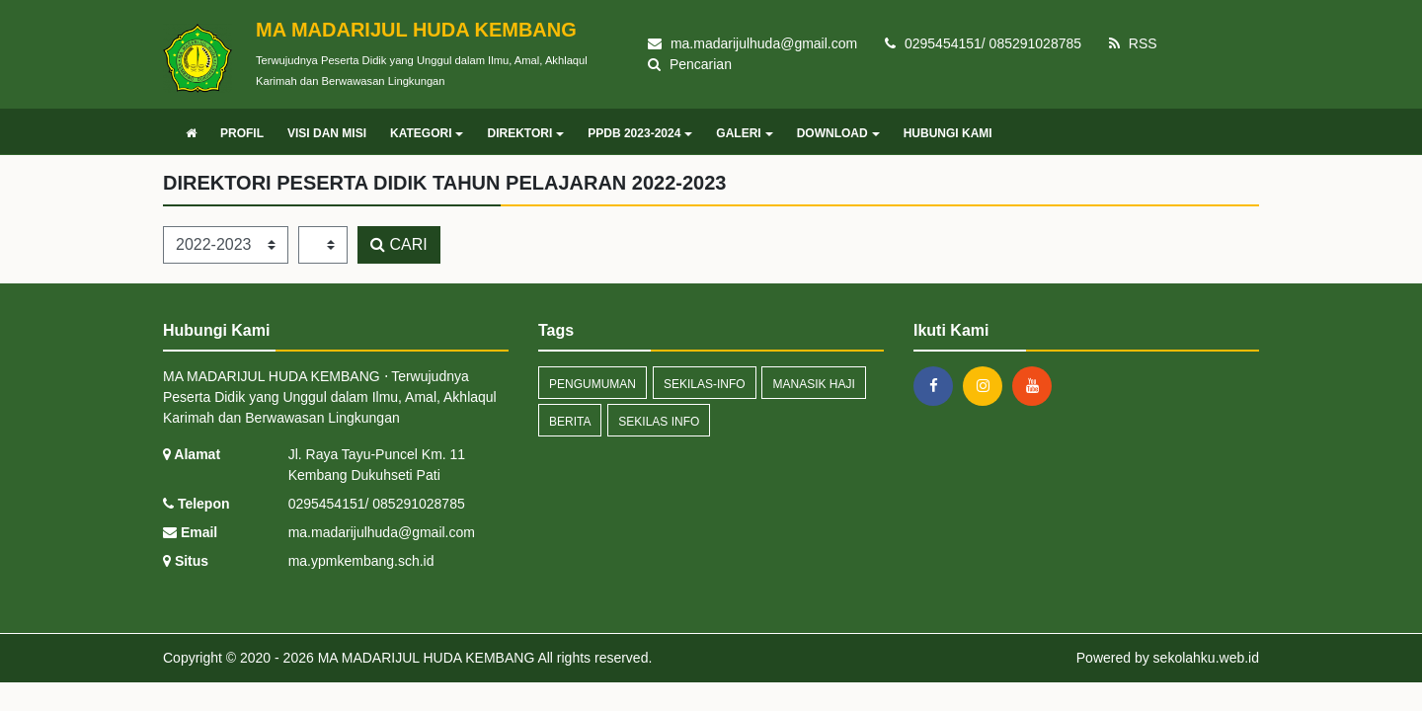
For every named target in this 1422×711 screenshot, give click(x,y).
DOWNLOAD (838, 133)
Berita (570, 422)
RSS (1133, 43)
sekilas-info (705, 384)
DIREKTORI (525, 133)
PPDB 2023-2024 (640, 133)
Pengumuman (592, 384)
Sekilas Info (658, 422)
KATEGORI (426, 133)
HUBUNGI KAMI (948, 133)
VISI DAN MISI (326, 133)
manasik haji (813, 384)
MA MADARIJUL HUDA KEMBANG (424, 658)
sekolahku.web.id (1206, 658)
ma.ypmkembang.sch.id (361, 561)
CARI (399, 244)
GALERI (744, 133)
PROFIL (242, 133)
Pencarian (690, 64)
